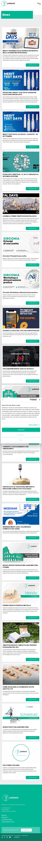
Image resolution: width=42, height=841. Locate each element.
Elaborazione (7, 820)
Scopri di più (33, 106)
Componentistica (8, 822)
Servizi (4, 815)
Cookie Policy (25, 835)
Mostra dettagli (33, 424)
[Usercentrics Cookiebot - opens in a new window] (30, 400)
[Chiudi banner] (39, 399)
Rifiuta (21, 440)
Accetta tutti (21, 429)
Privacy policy (17, 835)
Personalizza (21, 434)
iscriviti (26, 830)
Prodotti (5, 818)
